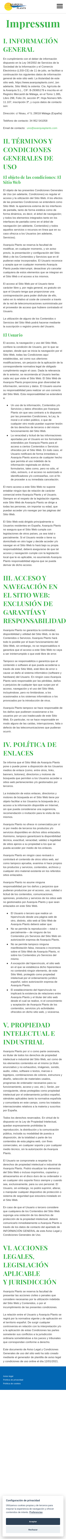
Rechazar (33, 1529)
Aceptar (33, 1521)
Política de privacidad (13, 1380)
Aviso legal (8, 1376)
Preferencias (36, 1512)
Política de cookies (12, 1383)
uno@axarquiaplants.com (42, 128)
